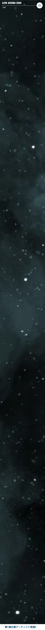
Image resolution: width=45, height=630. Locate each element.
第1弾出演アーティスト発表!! (20, 627)
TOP (4, 8)
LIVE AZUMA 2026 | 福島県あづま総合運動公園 (11, 2)
